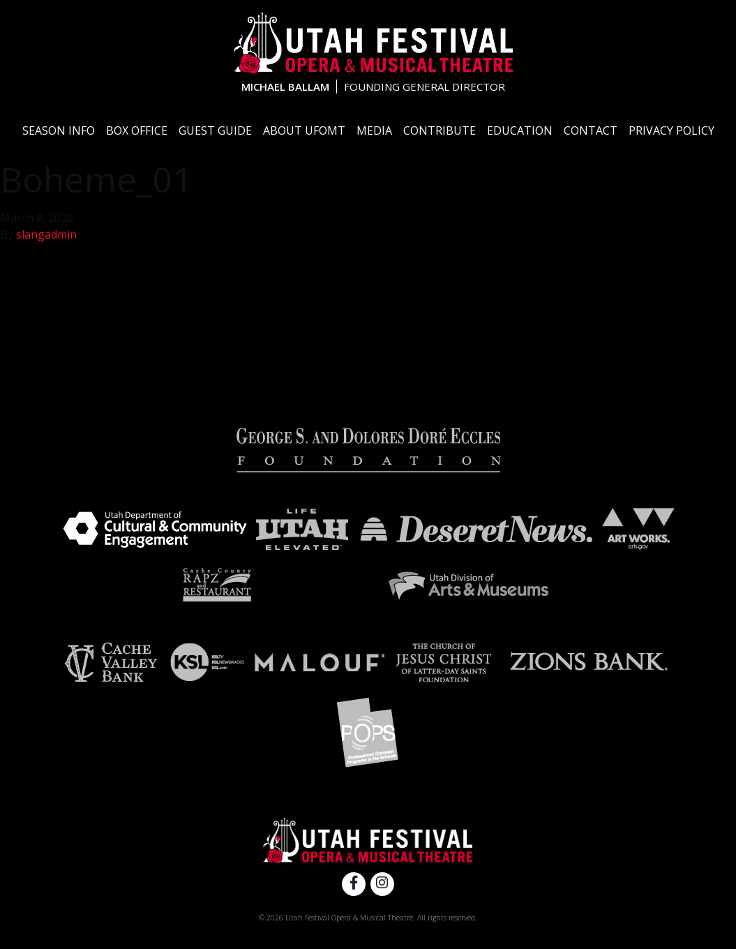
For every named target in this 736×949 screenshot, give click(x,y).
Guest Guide (215, 130)
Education (520, 130)
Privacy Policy (671, 130)
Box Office (136, 130)
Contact (590, 130)
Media (374, 130)
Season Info (58, 130)
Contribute (439, 130)
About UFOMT (304, 130)
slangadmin (46, 234)
